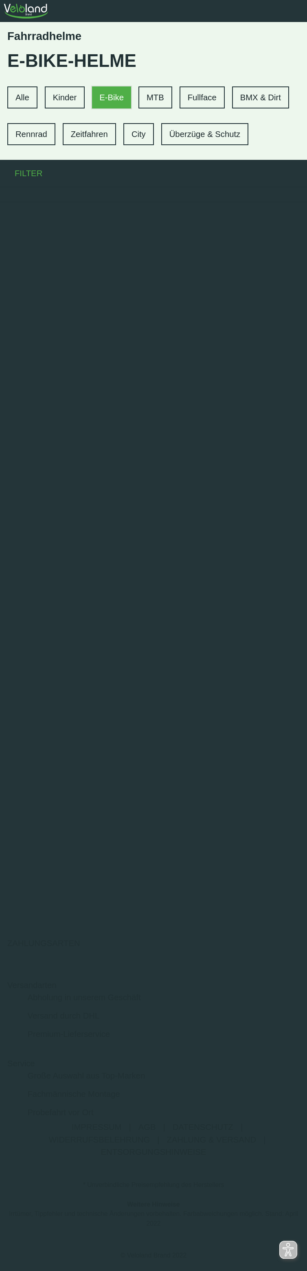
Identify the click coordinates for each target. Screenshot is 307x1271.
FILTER (21, 173)
